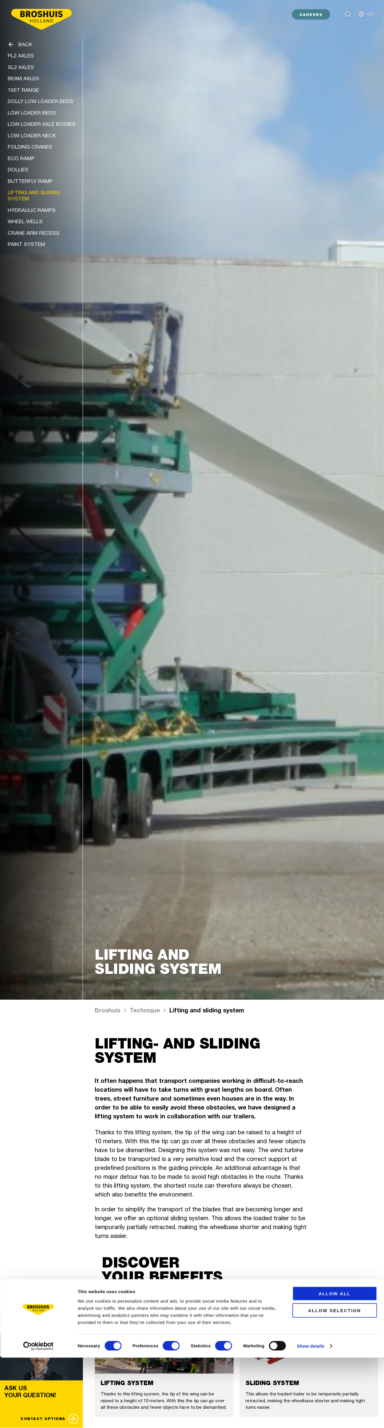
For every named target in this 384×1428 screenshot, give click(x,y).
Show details (310, 1416)
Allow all (335, 1363)
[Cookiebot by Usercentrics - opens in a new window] (38, 1416)
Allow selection (334, 1380)
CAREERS (311, 14)
